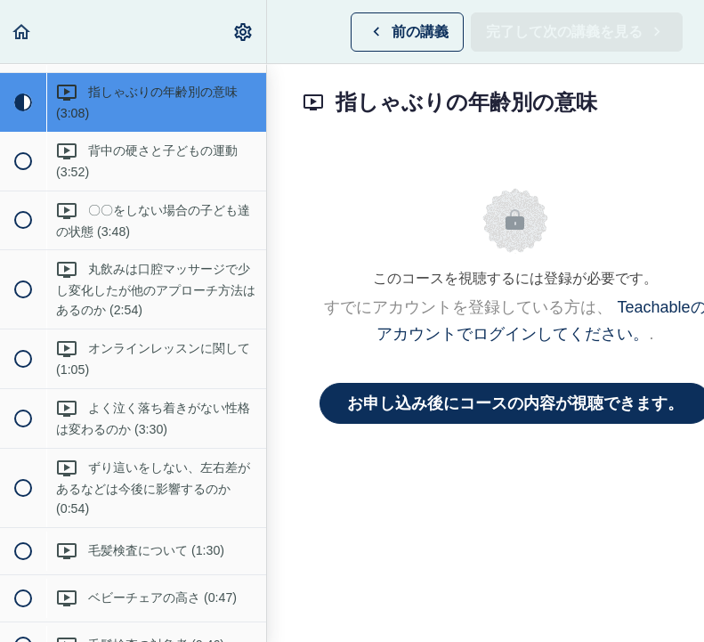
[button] (22, 31)
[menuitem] (244, 31)
